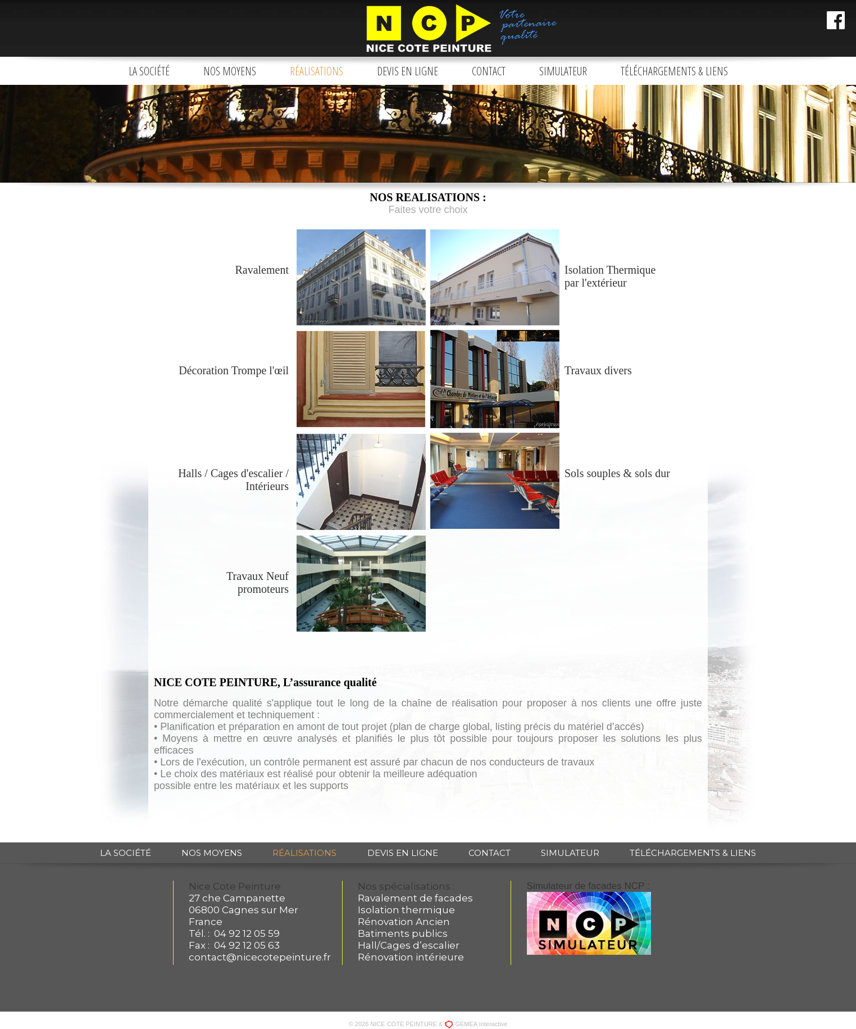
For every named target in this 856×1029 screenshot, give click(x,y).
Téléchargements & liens (674, 71)
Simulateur (563, 71)
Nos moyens (229, 71)
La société (149, 71)
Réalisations (316, 71)
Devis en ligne (407, 71)
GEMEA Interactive (481, 1024)
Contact (489, 71)
